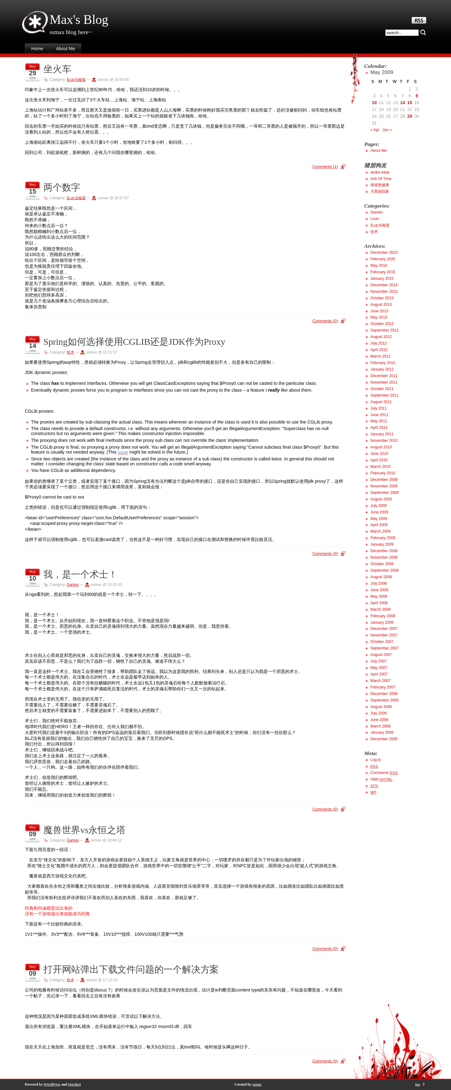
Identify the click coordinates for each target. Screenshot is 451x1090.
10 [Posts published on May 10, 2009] (374, 102)
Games (73, 584)
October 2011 (382, 389)
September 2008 (384, 570)
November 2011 (384, 382)
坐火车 (57, 69)
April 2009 (378, 525)
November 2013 (384, 291)
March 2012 (380, 356)
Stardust (74, 1084)
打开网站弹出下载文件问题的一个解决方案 (131, 969)
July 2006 (378, 713)
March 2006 (380, 726)
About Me (65, 48)
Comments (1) (325, 166)
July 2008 (378, 583)
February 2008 (382, 616)
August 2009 (381, 499)
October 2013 (382, 298)
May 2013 (378, 317)
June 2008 (379, 590)
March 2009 (380, 531)
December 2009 (384, 479)
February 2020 (382, 259)
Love (374, 219)
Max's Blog (79, 19)
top (417, 1084)
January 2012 (382, 369)
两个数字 (61, 187)
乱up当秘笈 (76, 79)
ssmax (257, 1084)
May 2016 (378, 265)
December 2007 (384, 628)
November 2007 (384, 635)
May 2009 (378, 518)
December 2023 (384, 252)
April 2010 (378, 460)
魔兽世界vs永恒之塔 (84, 830)
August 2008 (381, 577)
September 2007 (384, 648)
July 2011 (378, 408)
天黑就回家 (379, 191)
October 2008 (382, 564)
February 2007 (382, 687)
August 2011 (381, 402)
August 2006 (381, 707)
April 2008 (378, 603)
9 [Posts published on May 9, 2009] (417, 95)
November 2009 (384, 486)
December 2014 (384, 285)
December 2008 (384, 551)
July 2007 (378, 661)
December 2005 (384, 739)
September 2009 (384, 492)
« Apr (374, 130)
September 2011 (384, 395)
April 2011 (378, 427)
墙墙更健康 (379, 185)
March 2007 (380, 681)
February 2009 (382, 538)
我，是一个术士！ (80, 574)
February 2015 (382, 272)
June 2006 (379, 720)
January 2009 (382, 544)
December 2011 (384, 376)
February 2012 (382, 363)
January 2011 (382, 434)
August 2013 (381, 304)
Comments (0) (325, 321)
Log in (375, 760)
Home (37, 48)
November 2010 (384, 440)
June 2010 (379, 453)
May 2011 (378, 421)
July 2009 (378, 505)
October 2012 (382, 324)
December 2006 (384, 694)
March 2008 (380, 609)
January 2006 (382, 732)
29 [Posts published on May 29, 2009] (409, 116)
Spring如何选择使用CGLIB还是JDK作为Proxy (134, 342)
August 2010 (381, 447)
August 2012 (381, 337)
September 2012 (384, 330)
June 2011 (379, 415)
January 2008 (382, 622)
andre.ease (380, 172)
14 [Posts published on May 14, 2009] (402, 102)
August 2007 (381, 655)
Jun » (387, 130)
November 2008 (384, 557)
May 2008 (378, 596)
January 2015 (382, 278)
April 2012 (378, 350)
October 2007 (382, 641)
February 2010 (382, 473)
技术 (70, 352)
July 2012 (378, 343)
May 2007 (378, 668)
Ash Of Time (380, 179)
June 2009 (379, 512)
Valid (381, 779)
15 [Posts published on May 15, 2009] (409, 102)
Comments (384, 773)
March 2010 (380, 466)
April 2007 (378, 674)
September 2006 (384, 700)
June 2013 (379, 311)
